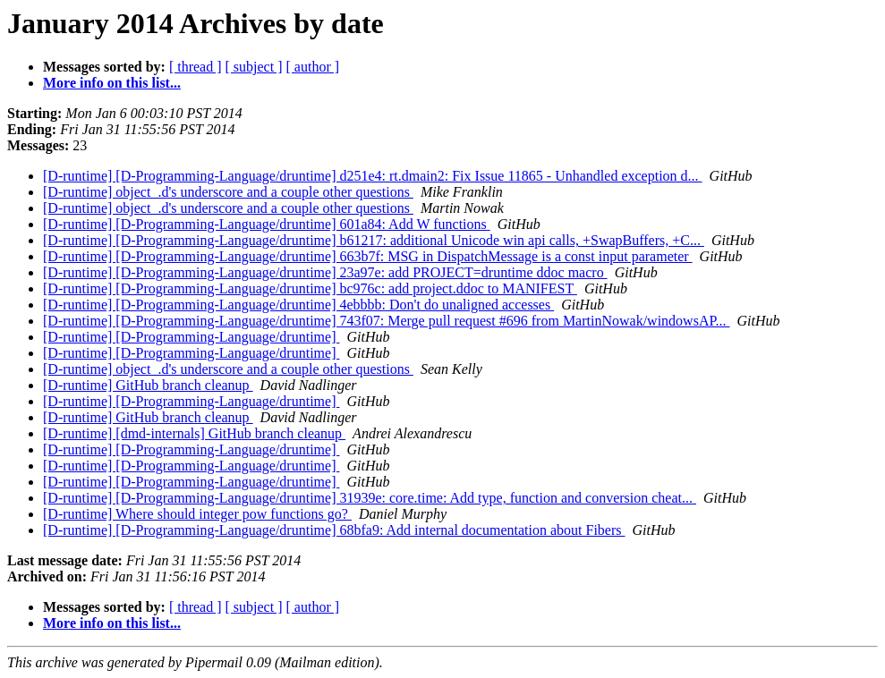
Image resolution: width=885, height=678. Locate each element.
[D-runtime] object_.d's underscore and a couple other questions (228, 191)
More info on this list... (112, 82)
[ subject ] (254, 66)
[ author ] (313, 66)
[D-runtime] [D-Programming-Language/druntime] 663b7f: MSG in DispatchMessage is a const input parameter (368, 256)
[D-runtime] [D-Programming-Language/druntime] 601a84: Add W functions (266, 224)
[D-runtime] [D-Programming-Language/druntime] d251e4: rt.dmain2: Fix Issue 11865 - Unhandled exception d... (372, 175)
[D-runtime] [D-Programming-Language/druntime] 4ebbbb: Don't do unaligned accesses (298, 304)
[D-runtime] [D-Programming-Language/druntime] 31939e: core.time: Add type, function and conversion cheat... (369, 497)
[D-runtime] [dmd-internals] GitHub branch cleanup (194, 433)
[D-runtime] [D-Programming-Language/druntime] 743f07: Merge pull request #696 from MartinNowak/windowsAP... (386, 320)
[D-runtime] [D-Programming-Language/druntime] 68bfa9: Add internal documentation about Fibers (334, 530)
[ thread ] (195, 66)
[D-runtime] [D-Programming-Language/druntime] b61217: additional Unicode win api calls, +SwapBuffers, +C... (373, 240)
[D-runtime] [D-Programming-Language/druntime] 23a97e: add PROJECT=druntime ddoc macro (325, 272)
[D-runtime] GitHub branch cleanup (148, 385)
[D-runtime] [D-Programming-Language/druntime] (191, 336)
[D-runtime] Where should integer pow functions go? (197, 513)
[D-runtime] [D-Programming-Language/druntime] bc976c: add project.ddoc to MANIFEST (310, 288)
